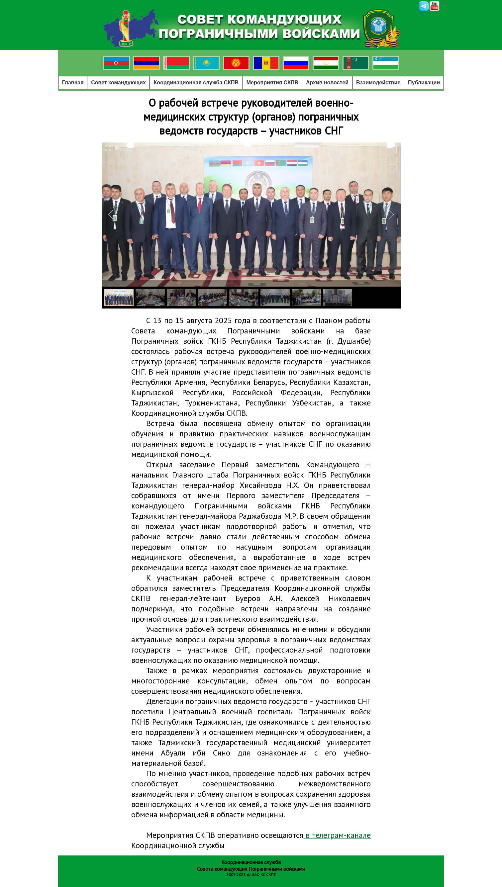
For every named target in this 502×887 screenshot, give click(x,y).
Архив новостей (327, 82)
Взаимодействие (378, 82)
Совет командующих (118, 82)
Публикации (424, 82)
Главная (73, 82)
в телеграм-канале (337, 835)
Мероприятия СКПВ (272, 82)
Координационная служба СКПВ (196, 82)
